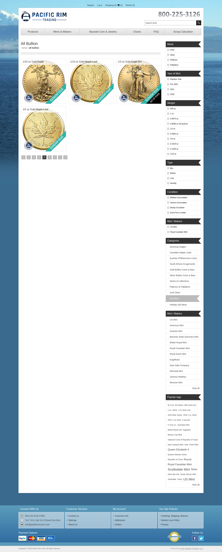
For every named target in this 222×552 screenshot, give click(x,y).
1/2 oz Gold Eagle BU (130, 61)
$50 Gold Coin (190, 405)
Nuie (187, 445)
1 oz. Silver (172, 410)
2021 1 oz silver (174, 420)
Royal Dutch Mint (178, 354)
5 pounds (186, 420)
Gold (172, 50)
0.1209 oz (174, 149)
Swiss (179, 479)
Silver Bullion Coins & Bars (182, 275)
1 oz (172, 114)
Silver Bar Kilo (173, 474)
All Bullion (174, 298)
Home (24, 48)
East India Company (179, 365)
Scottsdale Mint (179, 469)
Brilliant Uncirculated (178, 198)
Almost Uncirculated (178, 203)
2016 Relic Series (175, 415)
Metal (170, 44)
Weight (171, 103)
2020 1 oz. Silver (190, 415)
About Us (72, 524)
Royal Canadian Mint (178, 232)
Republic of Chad (175, 459)
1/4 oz (172, 139)
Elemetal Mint (176, 371)
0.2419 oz (174, 144)
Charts (137, 31)
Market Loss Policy (170, 520)
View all (195, 388)
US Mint (173, 227)
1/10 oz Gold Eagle (33, 61)
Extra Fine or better (178, 213)
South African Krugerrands (182, 264)
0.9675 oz (174, 119)
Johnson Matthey (178, 377)
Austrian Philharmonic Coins (183, 258)
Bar (171, 168)
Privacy (165, 524)
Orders (118, 524)
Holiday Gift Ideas (178, 304)
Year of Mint (173, 73)
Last (65, 157)
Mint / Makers (174, 221)
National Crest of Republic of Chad (183, 440)
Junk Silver (175, 292)
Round (187, 459)
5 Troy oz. (172, 425)
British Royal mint (175, 430)
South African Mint (188, 474)
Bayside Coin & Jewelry (103, 31)
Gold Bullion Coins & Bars (182, 269)
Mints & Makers (62, 31)
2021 (172, 89)
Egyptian (187, 430)
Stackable (172, 479)
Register (90, 5)
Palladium (174, 65)
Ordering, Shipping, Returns (174, 516)
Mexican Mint (176, 382)
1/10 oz (173, 154)
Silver (172, 55)
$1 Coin (171, 405)
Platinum (173, 60)
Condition (172, 192)
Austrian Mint (176, 331)
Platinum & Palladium (180, 287)
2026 (172, 94)
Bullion (173, 173)
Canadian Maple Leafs (180, 252)
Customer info (121, 516)
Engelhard (175, 359)
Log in (99, 5)
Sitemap (72, 520)
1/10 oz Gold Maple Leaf (83, 61)
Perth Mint (193, 445)
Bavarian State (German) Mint (184, 337)
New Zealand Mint (175, 445)
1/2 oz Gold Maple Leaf (35, 109)
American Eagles (178, 247)
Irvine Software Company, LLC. (192, 548)
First (23, 157)
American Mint (176, 325)
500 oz (173, 109)
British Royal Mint (178, 342)
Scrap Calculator (183, 31)
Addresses (120, 520)
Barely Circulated (177, 208)
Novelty (173, 183)
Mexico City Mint (175, 435)
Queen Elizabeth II (178, 449)
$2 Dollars (179, 405)
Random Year (175, 79)
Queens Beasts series (177, 455)
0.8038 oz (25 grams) (179, 124)
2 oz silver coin (184, 410)
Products (33, 31)
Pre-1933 (174, 84)
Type (170, 162)
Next (60, 157)
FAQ (156, 31)
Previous (29, 157)
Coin (172, 178)
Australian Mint (183, 425)
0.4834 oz (174, 134)
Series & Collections (179, 281)
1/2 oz (172, 129)
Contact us (73, 516)
